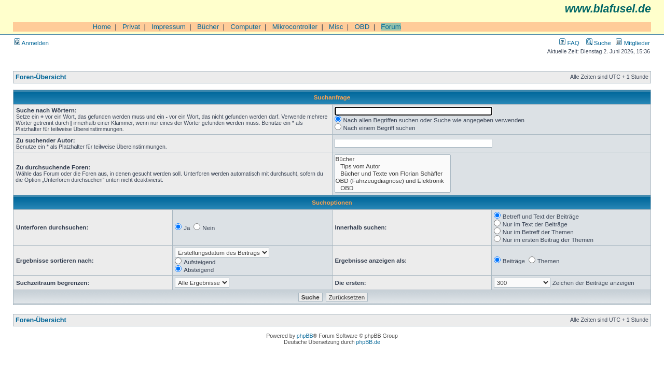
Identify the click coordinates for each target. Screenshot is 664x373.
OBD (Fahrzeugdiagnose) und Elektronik (393, 180)
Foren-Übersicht (41, 77)
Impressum (168, 27)
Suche (598, 42)
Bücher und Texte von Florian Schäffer (393, 173)
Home (101, 27)
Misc (336, 27)
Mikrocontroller (294, 27)
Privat (131, 27)
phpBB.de (368, 342)
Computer (245, 27)
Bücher (208, 27)
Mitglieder (633, 42)
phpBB (305, 336)
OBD (361, 27)
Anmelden (31, 42)
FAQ (569, 42)
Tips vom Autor (393, 166)
